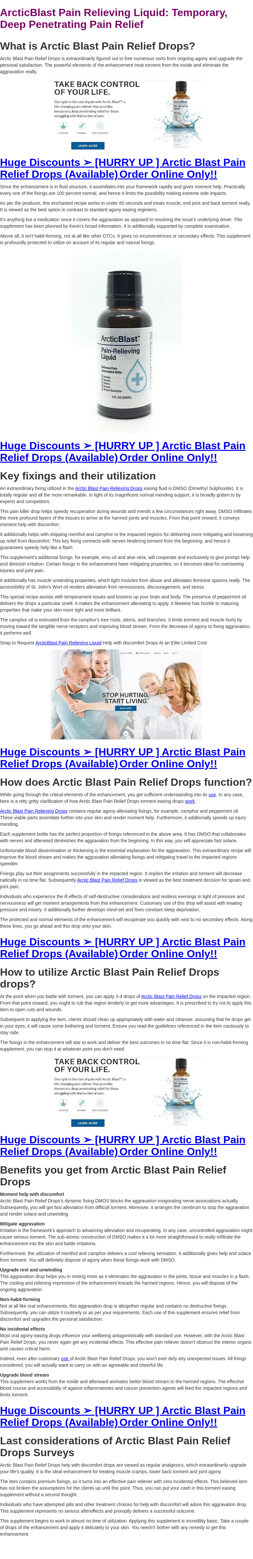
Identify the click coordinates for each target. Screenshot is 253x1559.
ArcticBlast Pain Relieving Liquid (68, 642)
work (190, 801)
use (212, 794)
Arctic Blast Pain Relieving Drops (109, 488)
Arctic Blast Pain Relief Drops (107, 880)
